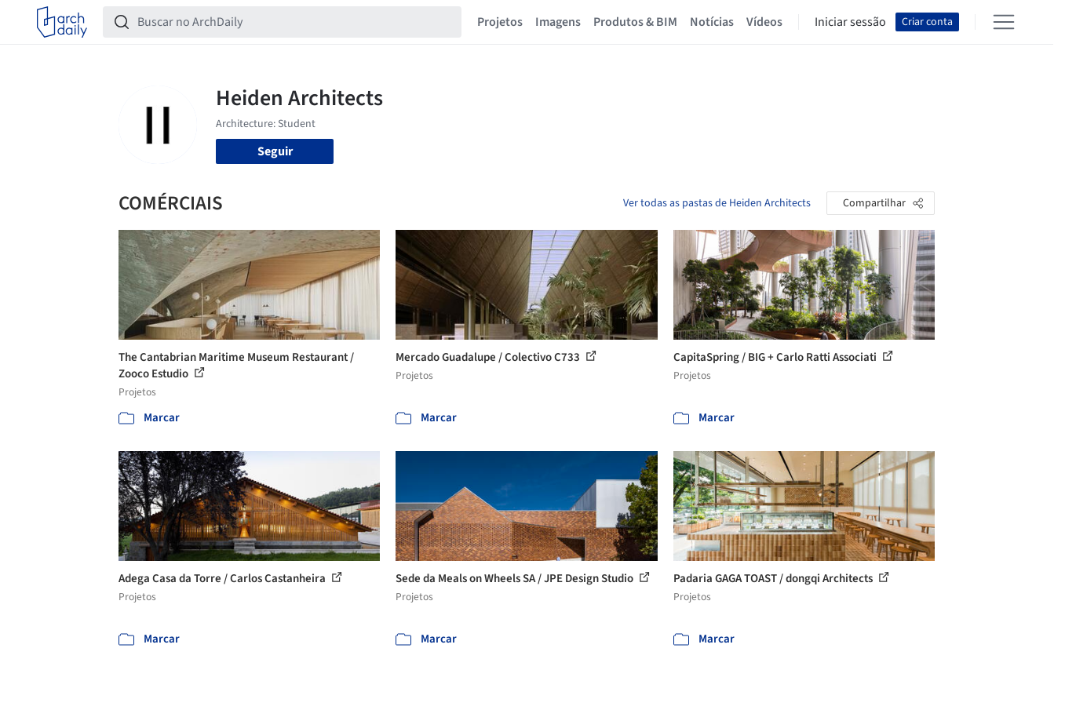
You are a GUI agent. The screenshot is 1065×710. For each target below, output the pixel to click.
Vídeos (764, 22)
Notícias (712, 22)
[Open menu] (1003, 22)
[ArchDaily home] (62, 22)
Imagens (558, 22)
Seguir (275, 151)
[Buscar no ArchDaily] (294, 22)
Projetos (500, 22)
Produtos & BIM (635, 22)
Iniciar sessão (850, 22)
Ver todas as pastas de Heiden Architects (717, 203)
